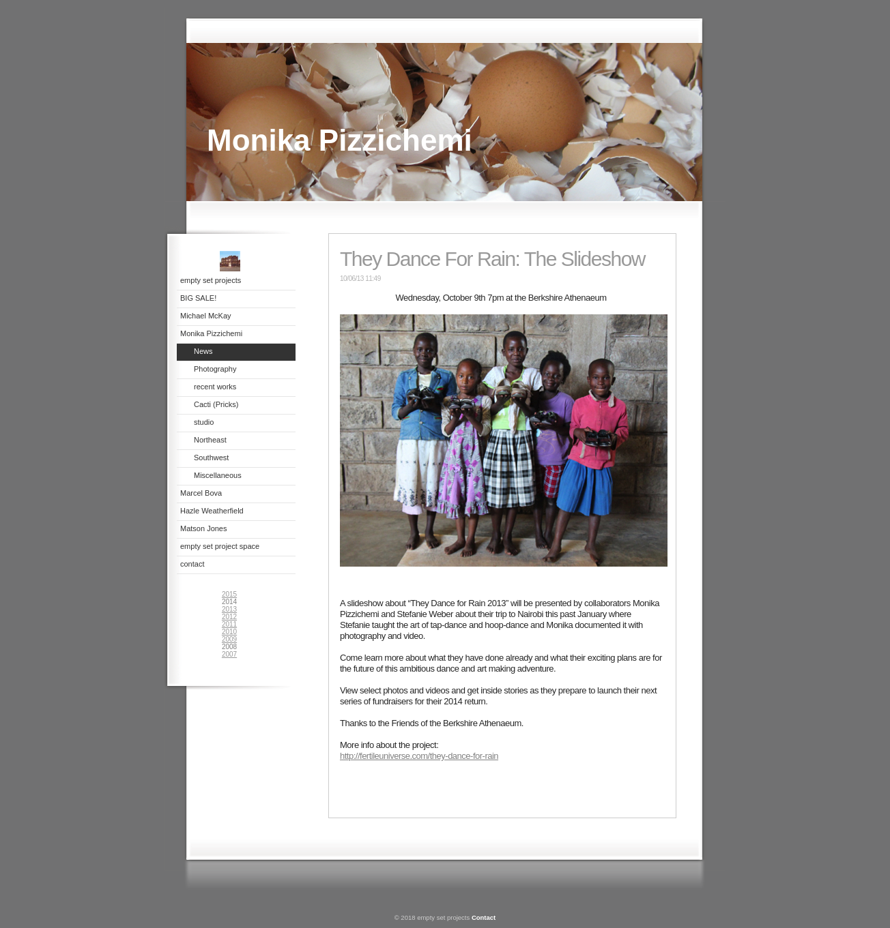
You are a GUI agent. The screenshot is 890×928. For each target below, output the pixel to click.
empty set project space (219, 546)
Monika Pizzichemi (211, 333)
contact (192, 564)
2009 (229, 639)
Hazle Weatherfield (212, 511)
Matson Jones (203, 528)
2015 (229, 594)
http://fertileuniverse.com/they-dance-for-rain (419, 756)
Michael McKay (205, 316)
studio (204, 422)
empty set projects (210, 280)
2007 (229, 654)
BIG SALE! (198, 298)
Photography (215, 369)
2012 (229, 616)
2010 (229, 631)
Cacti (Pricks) (216, 404)
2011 (229, 624)
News (203, 351)
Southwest (211, 457)
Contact (484, 917)
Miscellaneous (218, 475)
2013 (229, 609)
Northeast (210, 440)
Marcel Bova (201, 493)
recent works (215, 387)
